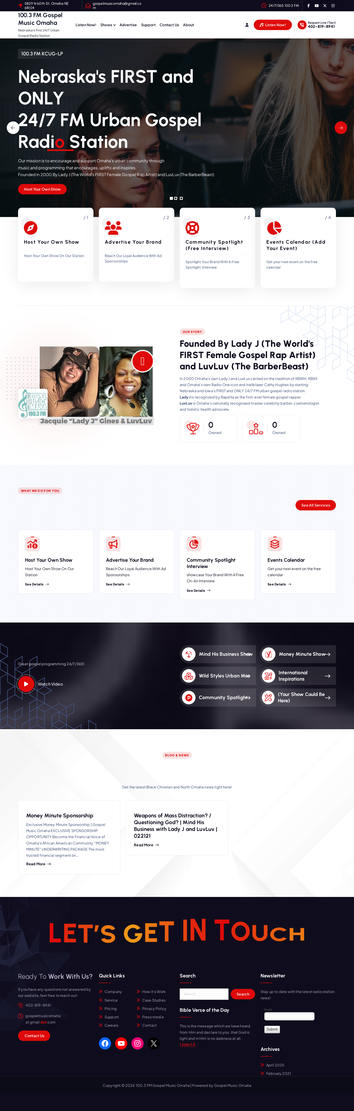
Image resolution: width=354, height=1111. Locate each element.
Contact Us (169, 24)
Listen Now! (86, 24)
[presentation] (13, 127)
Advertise (128, 24)
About (188, 24)
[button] (171, 198)
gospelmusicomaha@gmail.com (117, 5)
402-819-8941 (321, 26)
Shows (106, 24)
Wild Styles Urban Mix (224, 676)
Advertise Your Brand (130, 560)
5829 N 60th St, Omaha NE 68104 (47, 5)
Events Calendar (286, 560)
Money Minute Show (302, 654)
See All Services (315, 505)
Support (148, 24)
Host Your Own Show (42, 189)
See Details (37, 584)
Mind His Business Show (226, 654)
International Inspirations (293, 676)
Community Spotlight (223, 697)
